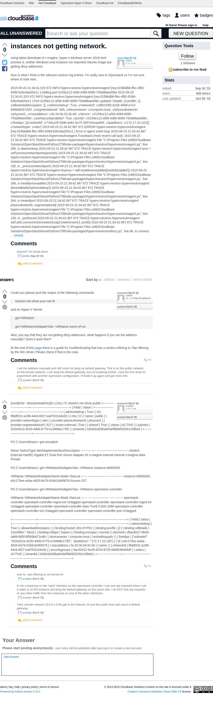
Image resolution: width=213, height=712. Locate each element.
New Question (191, 33)
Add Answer (11, 656)
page (38, 348)
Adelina (129, 295)
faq (11, 687)
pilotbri (129, 61)
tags (166, 15)
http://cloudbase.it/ (142, 298)
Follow (187, 56)
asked (126, 58)
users (185, 15)
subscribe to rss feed (190, 69)
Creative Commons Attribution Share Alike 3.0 (154, 691)
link (149, 359)
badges (206, 15)
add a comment (33, 263)
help (206, 25)
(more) (18, 235)
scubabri (27, 380)
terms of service (49, 687)
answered (127, 293)
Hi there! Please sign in (181, 25)
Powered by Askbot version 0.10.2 (20, 691)
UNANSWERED (26, 33)
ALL (4, 33)
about (3, 687)
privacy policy (30, 687)
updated (127, 306)
